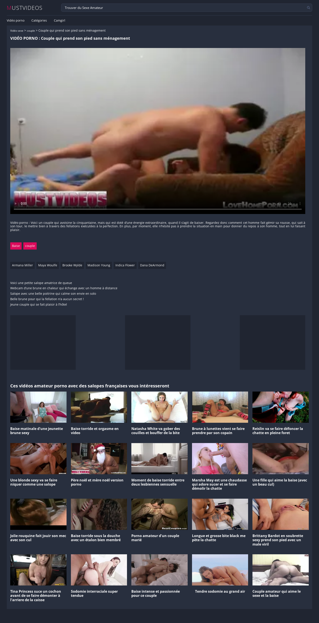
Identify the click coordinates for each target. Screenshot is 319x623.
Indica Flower (125, 265)
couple (31, 31)
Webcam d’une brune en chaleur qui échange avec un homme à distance (63, 288)
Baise (16, 246)
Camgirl (59, 20)
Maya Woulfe (47, 265)
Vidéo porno (15, 20)
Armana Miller (22, 265)
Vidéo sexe (16, 31)
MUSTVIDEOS (25, 7)
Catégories (39, 20)
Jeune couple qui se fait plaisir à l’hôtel (38, 304)
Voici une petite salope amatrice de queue (41, 283)
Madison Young (98, 265)
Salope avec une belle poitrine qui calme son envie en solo (53, 294)
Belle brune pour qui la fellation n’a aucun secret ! (47, 299)
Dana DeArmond (152, 265)
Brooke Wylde (72, 265)
